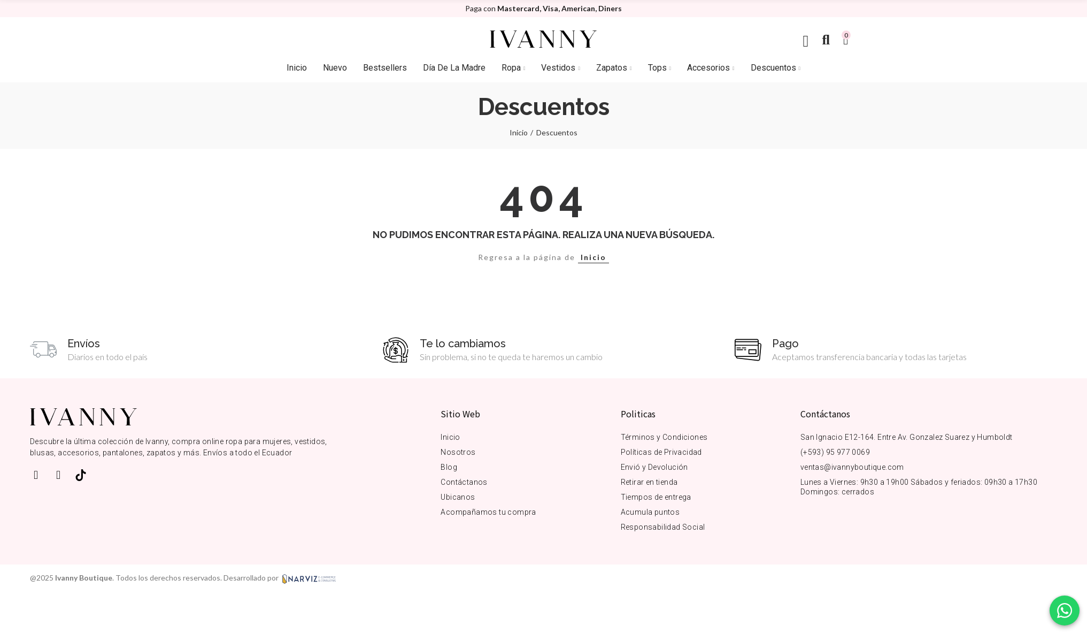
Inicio (593, 257)
